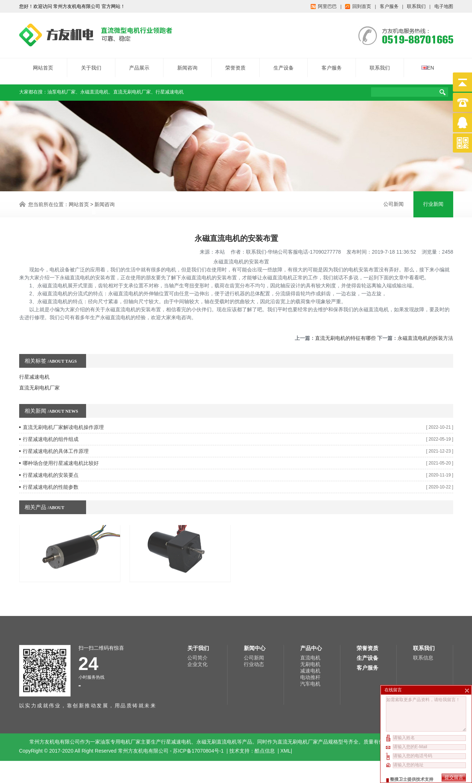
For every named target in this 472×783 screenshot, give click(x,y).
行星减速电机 (170, 88)
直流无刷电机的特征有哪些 (345, 322)
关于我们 (91, 64)
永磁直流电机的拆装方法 (425, 322)
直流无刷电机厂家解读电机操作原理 (63, 412)
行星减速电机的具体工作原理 (56, 435)
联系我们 (380, 64)
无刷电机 (310, 616)
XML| (286, 702)
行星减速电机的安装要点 (50, 459)
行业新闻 (433, 203)
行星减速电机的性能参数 (50, 471)
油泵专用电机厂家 (120, 693)
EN (427, 64)
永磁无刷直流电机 (216, 693)
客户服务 (332, 64)
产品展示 (139, 64)
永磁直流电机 (94, 88)
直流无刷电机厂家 (132, 88)
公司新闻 (393, 203)
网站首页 (43, 64)
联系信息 (423, 609)
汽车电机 (310, 635)
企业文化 (197, 616)
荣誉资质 (235, 64)
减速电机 (310, 622)
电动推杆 (310, 629)
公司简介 (197, 609)
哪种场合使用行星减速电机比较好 (61, 447)
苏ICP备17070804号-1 (199, 702)
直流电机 (310, 609)
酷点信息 (265, 702)
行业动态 (254, 616)
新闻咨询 (187, 64)
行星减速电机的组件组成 (50, 423)
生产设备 (283, 64)
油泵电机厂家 (61, 88)
